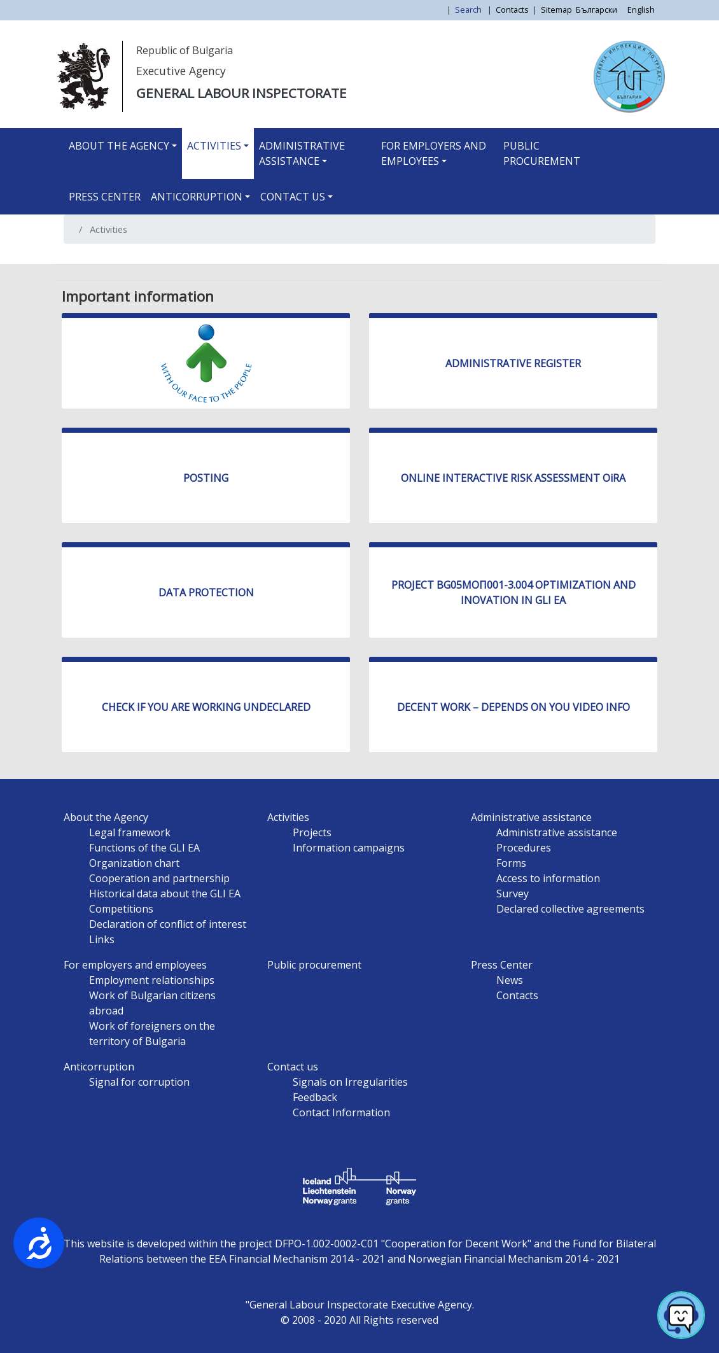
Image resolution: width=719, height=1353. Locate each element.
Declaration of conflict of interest (167, 924)
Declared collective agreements (570, 909)
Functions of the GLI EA (144, 848)
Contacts (512, 9)
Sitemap (556, 9)
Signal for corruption (139, 1082)
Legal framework (130, 832)
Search (469, 9)
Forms (511, 863)
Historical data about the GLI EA (165, 894)
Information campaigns (349, 848)
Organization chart (134, 863)
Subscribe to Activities (78, 259)
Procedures (523, 848)
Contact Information (341, 1112)
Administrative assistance (302, 153)
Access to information (548, 878)
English (641, 9)
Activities (214, 146)
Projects (312, 832)
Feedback (315, 1097)
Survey (512, 894)
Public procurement (541, 153)
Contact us (292, 197)
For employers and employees (433, 153)
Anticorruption (196, 197)
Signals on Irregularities (350, 1082)
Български (596, 9)
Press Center (105, 197)
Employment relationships (151, 980)
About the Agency (119, 146)
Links (102, 939)
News (509, 980)
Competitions (121, 909)
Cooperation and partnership (159, 878)
